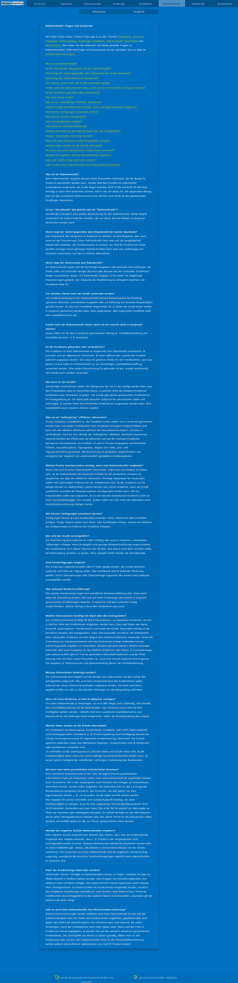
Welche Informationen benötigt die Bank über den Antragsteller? (83, 130)
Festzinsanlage (92, 3)
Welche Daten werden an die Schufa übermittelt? (74, 145)
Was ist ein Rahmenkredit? (61, 63)
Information (99, 11)
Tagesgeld (66, 3)
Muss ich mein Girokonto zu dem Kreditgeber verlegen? (78, 140)
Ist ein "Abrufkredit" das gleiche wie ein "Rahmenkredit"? (79, 68)
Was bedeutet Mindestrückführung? (66, 126)
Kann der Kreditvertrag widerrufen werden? (71, 160)
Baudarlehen (225, 3)
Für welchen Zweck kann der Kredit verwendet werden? (78, 82)
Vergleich (138, 11)
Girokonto (39, 3)
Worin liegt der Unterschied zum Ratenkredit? (72, 78)
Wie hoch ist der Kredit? (60, 97)
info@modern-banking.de (60, 54)
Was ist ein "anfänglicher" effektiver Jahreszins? (74, 102)
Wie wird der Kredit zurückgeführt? (66, 116)
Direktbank (124, 36)
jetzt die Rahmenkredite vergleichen (155, 977)
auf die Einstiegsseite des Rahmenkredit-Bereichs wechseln (84, 979)
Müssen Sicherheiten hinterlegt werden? (69, 135)
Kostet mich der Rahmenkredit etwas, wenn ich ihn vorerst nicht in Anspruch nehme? (95, 87)
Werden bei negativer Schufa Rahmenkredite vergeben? (79, 155)
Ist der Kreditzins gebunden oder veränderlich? (73, 92)
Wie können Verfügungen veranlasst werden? (72, 111)
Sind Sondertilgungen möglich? (64, 121)
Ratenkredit (198, 3)
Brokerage (119, 3)
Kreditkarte (145, 3)
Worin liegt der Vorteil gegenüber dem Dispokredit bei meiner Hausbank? (88, 73)
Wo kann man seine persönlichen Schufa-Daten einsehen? (80, 150)
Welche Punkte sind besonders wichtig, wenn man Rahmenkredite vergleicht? (91, 107)
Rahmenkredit (114, 41)
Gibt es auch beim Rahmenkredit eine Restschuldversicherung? (83, 164)
